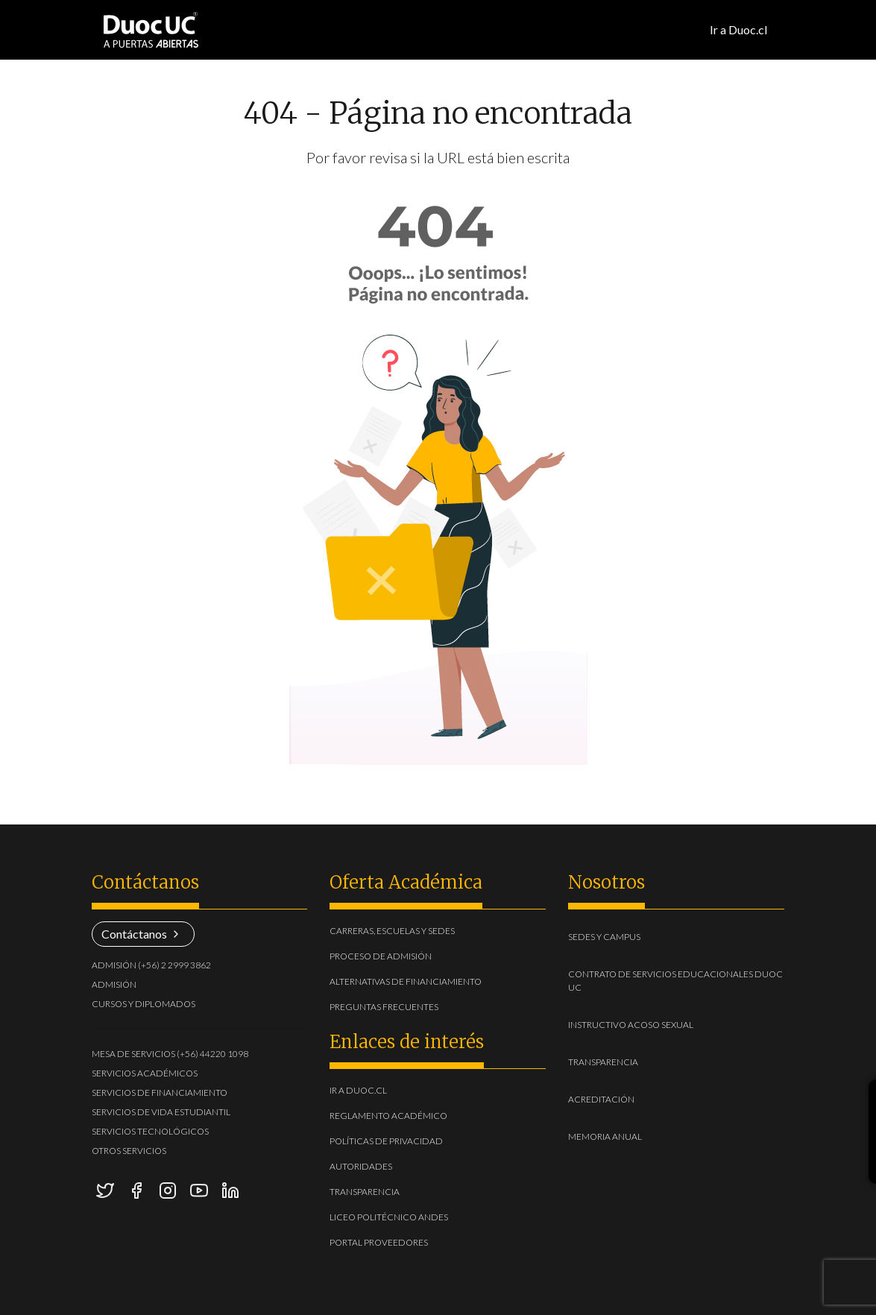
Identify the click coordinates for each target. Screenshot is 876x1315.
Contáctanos (143, 934)
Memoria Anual (628, 1135)
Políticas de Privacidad (386, 1141)
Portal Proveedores (379, 1242)
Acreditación (624, 1098)
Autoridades (361, 1166)
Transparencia (365, 1191)
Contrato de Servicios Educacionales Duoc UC (675, 980)
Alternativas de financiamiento (406, 981)
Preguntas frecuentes (384, 1006)
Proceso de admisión (381, 956)
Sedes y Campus (627, 936)
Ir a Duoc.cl (738, 29)
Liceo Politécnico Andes (389, 1217)
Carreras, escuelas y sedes (392, 930)
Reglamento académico (388, 1115)
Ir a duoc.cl (358, 1090)
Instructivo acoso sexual (654, 1024)
